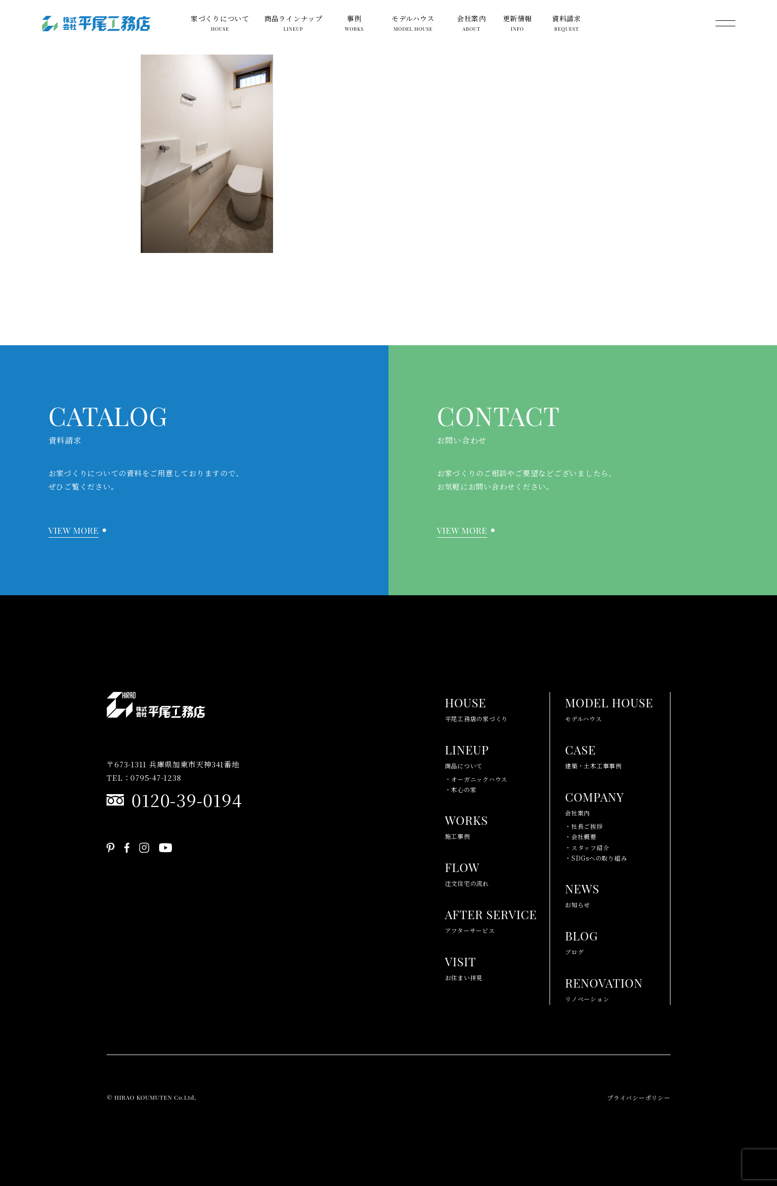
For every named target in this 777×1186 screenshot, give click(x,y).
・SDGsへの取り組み (596, 858)
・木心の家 (461, 789)
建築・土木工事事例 (593, 754)
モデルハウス (413, 25)
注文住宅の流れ (467, 872)
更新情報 (517, 25)
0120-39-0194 (186, 799)
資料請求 (566, 25)
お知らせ (582, 893)
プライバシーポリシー (638, 1097)
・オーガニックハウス (476, 779)
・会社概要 (581, 836)
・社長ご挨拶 (584, 826)
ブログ (581, 940)
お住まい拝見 (464, 966)
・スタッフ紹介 (587, 847)
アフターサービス (491, 919)
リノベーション (604, 987)
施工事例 (466, 825)
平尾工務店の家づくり (476, 707)
